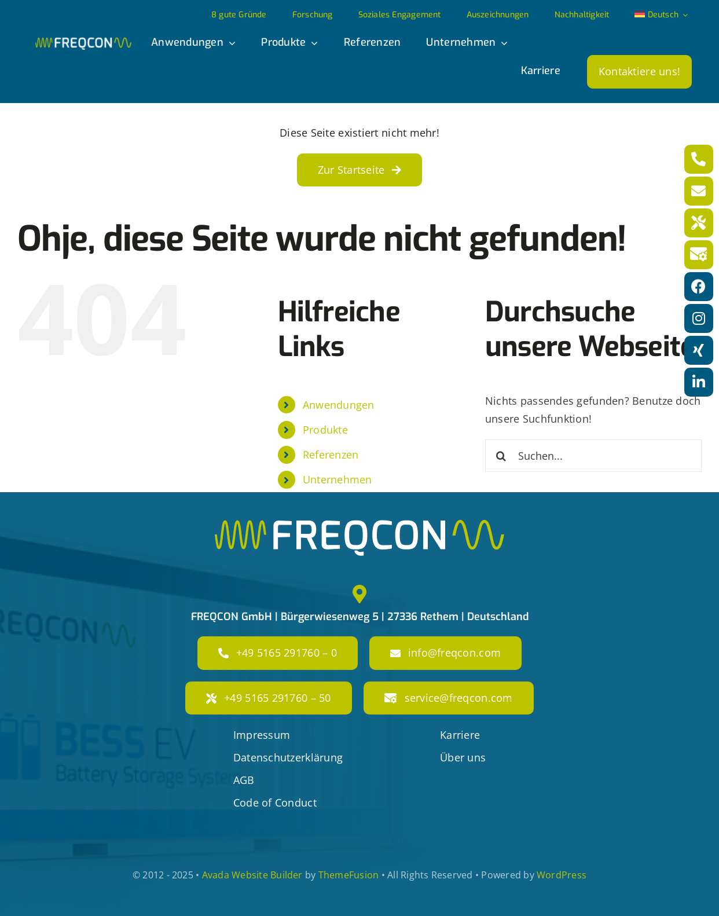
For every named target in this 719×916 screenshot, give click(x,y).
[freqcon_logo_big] (359, 525)
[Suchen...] (593, 455)
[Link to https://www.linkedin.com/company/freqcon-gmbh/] (698, 382)
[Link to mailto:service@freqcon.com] (698, 254)
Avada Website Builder (252, 875)
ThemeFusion (348, 875)
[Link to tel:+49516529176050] (698, 222)
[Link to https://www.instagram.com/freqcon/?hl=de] (698, 318)
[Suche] (501, 455)
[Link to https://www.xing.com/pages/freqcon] (698, 350)
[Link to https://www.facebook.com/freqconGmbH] (698, 286)
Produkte (325, 430)
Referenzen (331, 454)
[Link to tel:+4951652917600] (698, 159)
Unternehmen (337, 479)
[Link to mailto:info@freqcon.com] (698, 191)
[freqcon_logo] (83, 42)
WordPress (561, 875)
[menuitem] (661, 15)
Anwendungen (339, 405)
